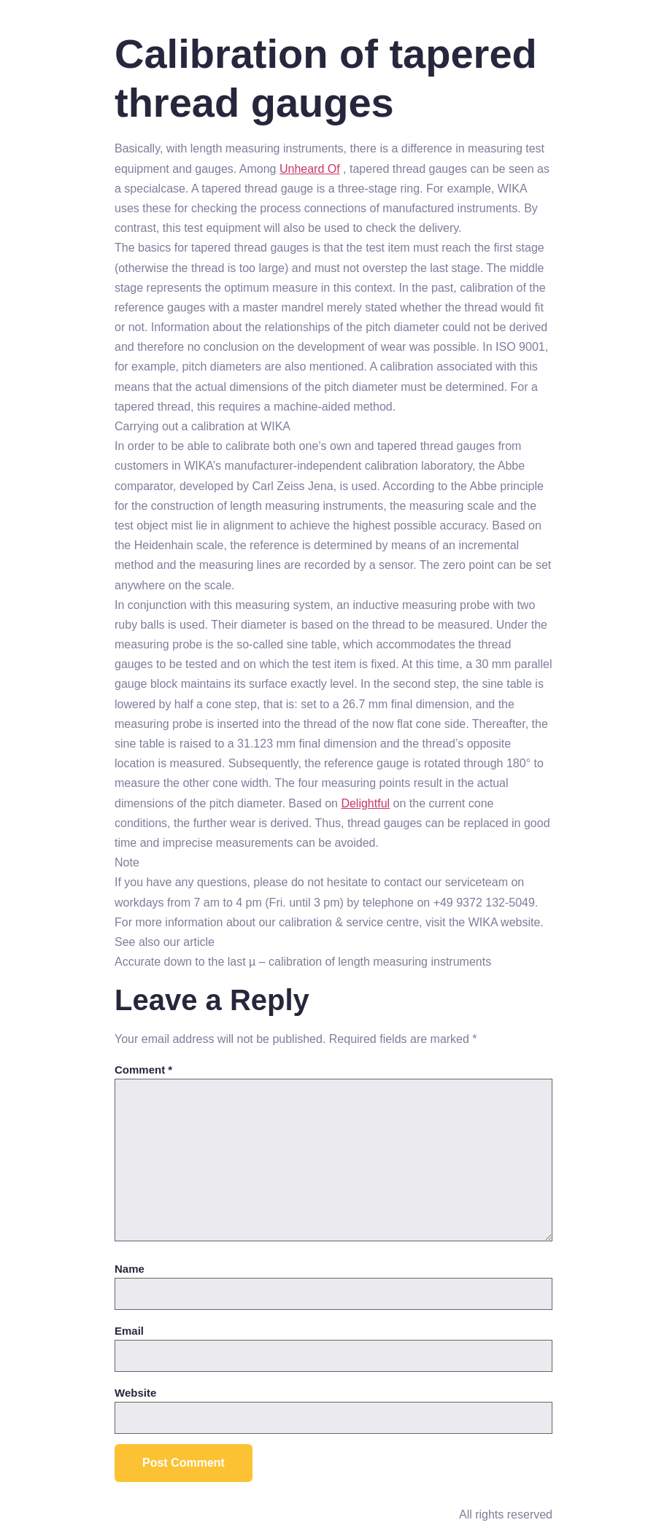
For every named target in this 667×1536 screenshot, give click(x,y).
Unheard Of (309, 169)
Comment (143, 1069)
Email (129, 1330)
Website (135, 1392)
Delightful (365, 803)
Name (129, 1268)
